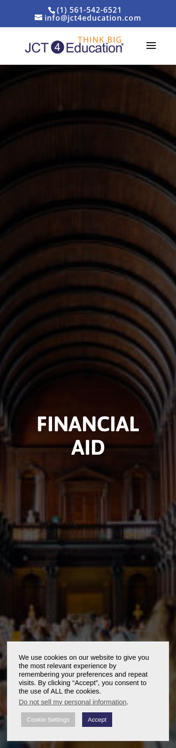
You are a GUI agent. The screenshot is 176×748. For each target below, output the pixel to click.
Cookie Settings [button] (48, 719)
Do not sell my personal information (73, 702)
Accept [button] (97, 719)
